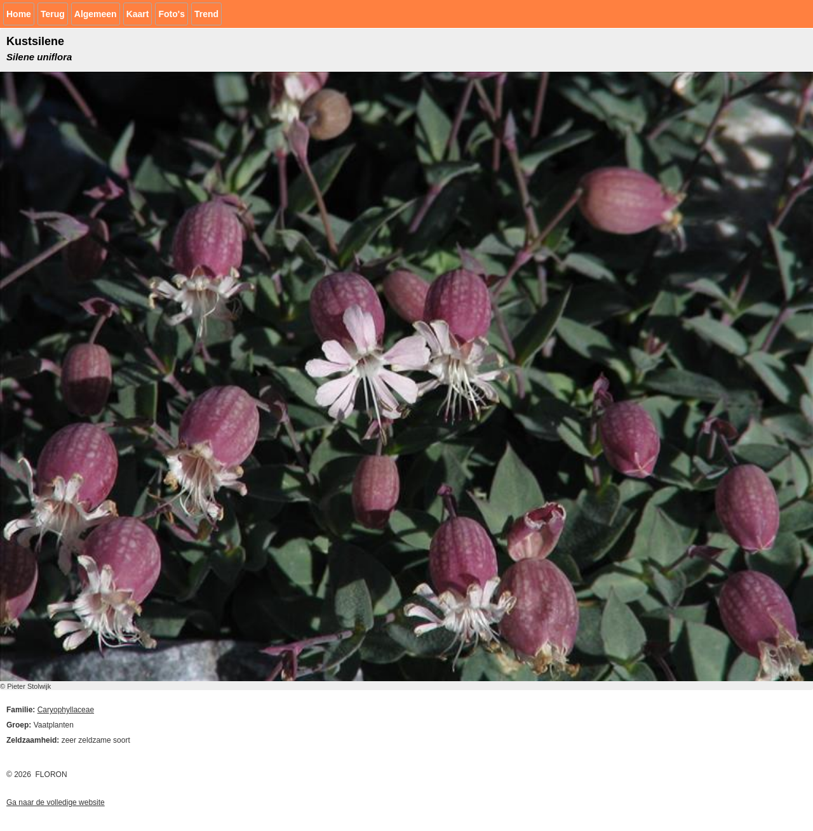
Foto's (171, 14)
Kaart (137, 14)
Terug (53, 14)
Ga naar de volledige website (55, 802)
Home (18, 14)
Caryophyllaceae (65, 709)
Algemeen (95, 14)
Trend (206, 14)
